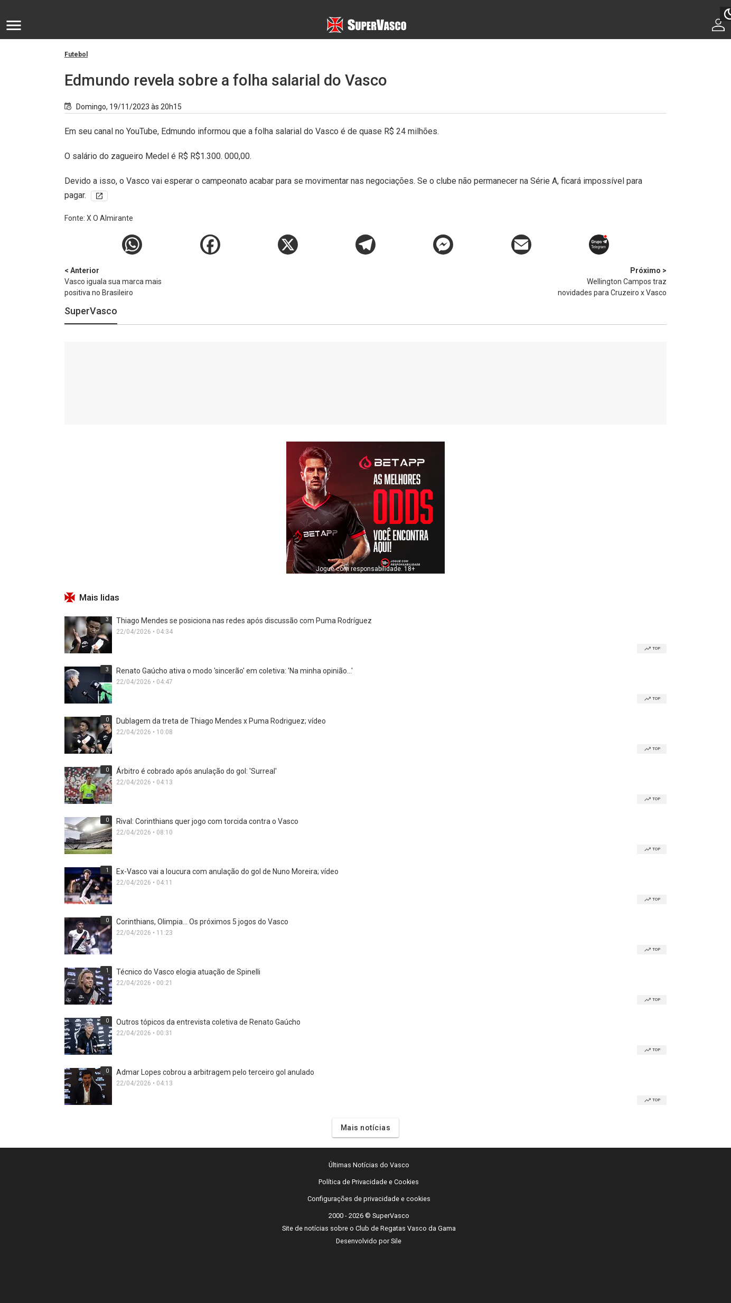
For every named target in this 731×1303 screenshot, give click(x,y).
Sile (396, 1241)
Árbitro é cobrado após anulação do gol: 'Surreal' (196, 771)
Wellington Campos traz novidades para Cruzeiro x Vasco (611, 281)
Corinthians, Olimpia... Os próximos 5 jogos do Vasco (202, 921)
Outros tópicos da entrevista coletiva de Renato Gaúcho (208, 1022)
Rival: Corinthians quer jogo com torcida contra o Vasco (207, 821)
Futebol (76, 54)
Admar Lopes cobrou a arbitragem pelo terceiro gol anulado (215, 1072)
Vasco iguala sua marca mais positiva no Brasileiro (119, 281)
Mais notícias (366, 1127)
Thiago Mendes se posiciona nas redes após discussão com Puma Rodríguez (244, 620)
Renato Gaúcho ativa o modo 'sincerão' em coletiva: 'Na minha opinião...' (234, 671)
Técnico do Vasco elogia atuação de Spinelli (188, 972)
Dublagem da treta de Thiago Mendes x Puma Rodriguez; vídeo (221, 721)
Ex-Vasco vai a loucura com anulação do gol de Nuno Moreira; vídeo (227, 871)
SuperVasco (90, 310)
